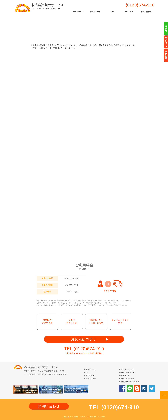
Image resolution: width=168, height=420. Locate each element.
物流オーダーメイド (128, 372)
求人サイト (125, 375)
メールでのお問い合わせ (166, 42)
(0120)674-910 (140, 5)
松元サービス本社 (127, 369)
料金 (112, 12)
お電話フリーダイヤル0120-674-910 (166, 55)
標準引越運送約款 (127, 379)
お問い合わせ (146, 12)
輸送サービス (78, 12)
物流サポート (95, 12)
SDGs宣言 (129, 12)
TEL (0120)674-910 (84, 348)
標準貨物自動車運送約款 (130, 382)
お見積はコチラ (84, 339)
